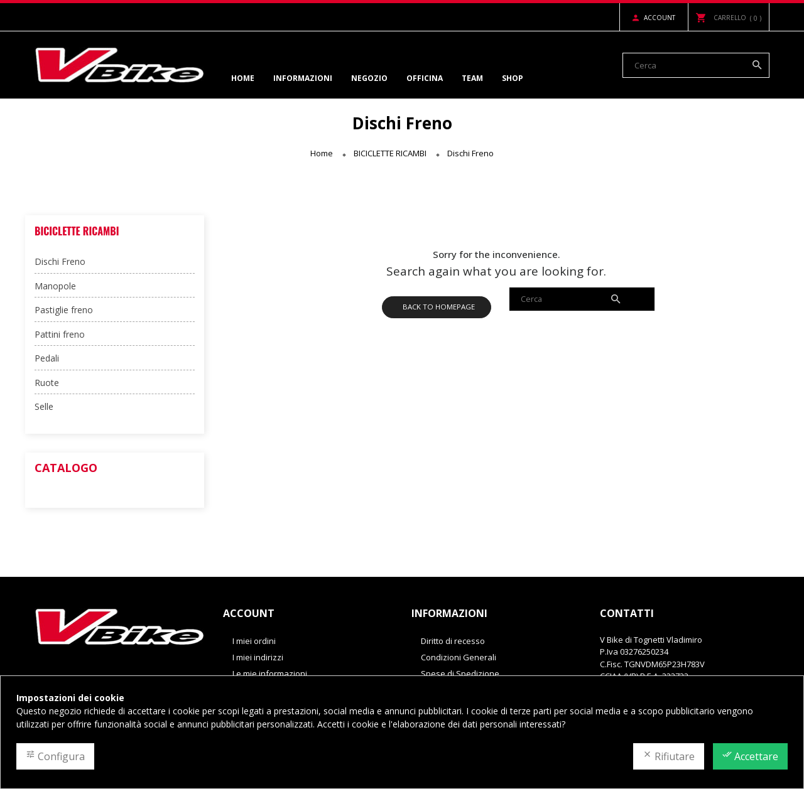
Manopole (55, 286)
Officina (424, 78)
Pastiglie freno (64, 310)
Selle (44, 406)
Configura (55, 756)
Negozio (369, 78)
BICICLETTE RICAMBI (77, 231)
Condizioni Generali (458, 657)
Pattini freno (60, 334)
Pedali (47, 358)
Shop (512, 78)
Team (472, 78)
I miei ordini (254, 641)
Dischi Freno (60, 261)
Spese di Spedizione (460, 673)
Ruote (47, 383)
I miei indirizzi (257, 657)
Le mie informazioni (269, 673)
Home (242, 78)
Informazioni (302, 78)
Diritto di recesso (453, 641)
